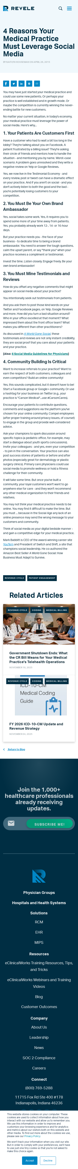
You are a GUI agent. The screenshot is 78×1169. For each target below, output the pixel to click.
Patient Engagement (42, 578)
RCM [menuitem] (39, 922)
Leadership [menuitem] (39, 1037)
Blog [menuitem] (39, 996)
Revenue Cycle (14, 578)
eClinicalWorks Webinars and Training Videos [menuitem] (39, 983)
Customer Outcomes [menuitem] (39, 1006)
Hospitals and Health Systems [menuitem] (39, 902)
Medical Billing (56, 610)
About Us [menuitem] (39, 1027)
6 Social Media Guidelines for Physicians (40, 353)
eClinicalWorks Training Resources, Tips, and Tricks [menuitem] (39, 966)
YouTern (8, 544)
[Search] (60, 8)
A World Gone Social (37, 333)
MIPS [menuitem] (39, 942)
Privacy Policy (32, 1136)
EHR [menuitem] (39, 932)
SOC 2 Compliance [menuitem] (39, 1057)
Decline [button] (47, 1160)
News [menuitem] (39, 1047)
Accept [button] (30, 1160)
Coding (36, 610)
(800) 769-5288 (39, 1088)
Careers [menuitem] (39, 1068)
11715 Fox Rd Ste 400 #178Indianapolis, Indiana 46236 (39, 1100)
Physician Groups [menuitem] (39, 892)
